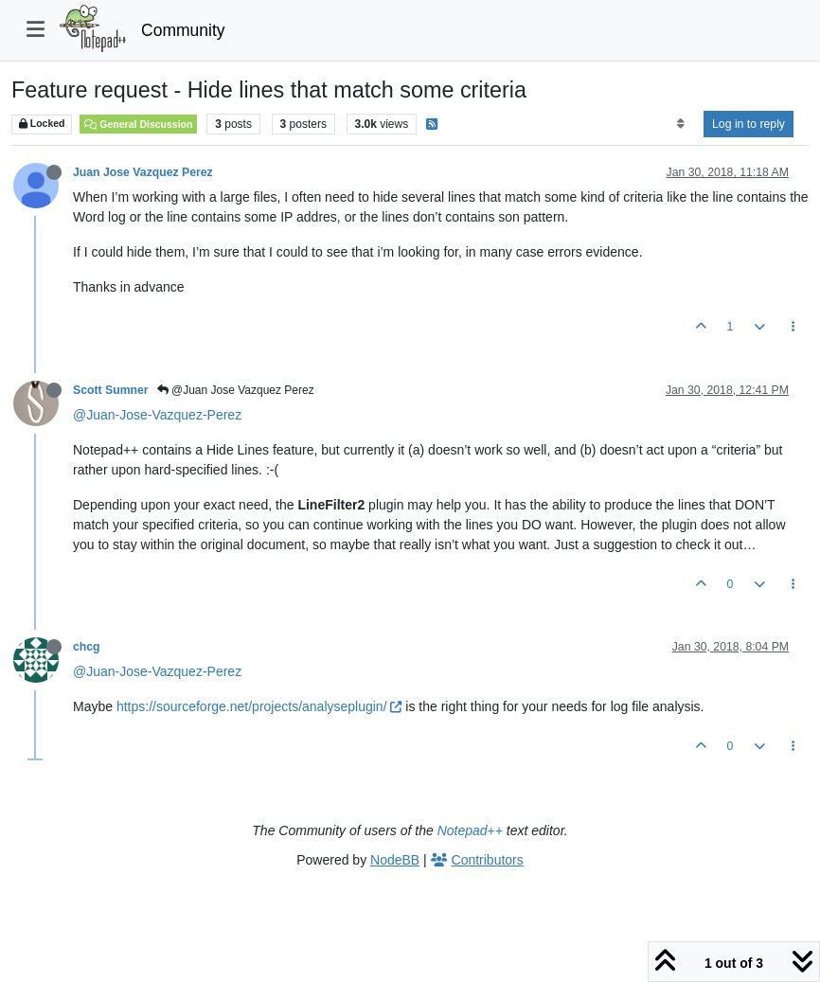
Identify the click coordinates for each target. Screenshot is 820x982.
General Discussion (138, 124)
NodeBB (394, 859)
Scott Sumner (111, 390)
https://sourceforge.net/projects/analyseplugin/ (259, 706)
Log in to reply (748, 124)
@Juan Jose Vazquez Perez (235, 390)
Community (183, 30)
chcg (86, 646)
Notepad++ (470, 830)
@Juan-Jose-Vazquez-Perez (157, 414)
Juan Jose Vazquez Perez (143, 172)
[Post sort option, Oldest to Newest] (680, 124)
